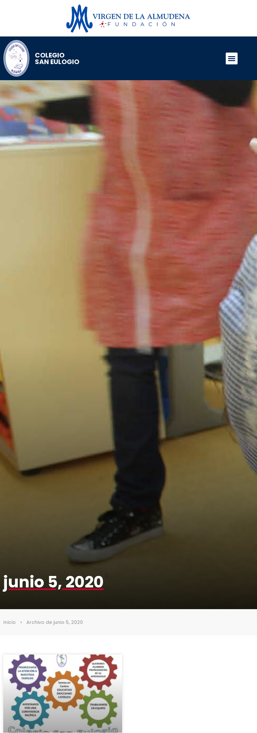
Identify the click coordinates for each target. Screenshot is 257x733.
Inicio (9, 622)
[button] (232, 58)
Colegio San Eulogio (57, 58)
